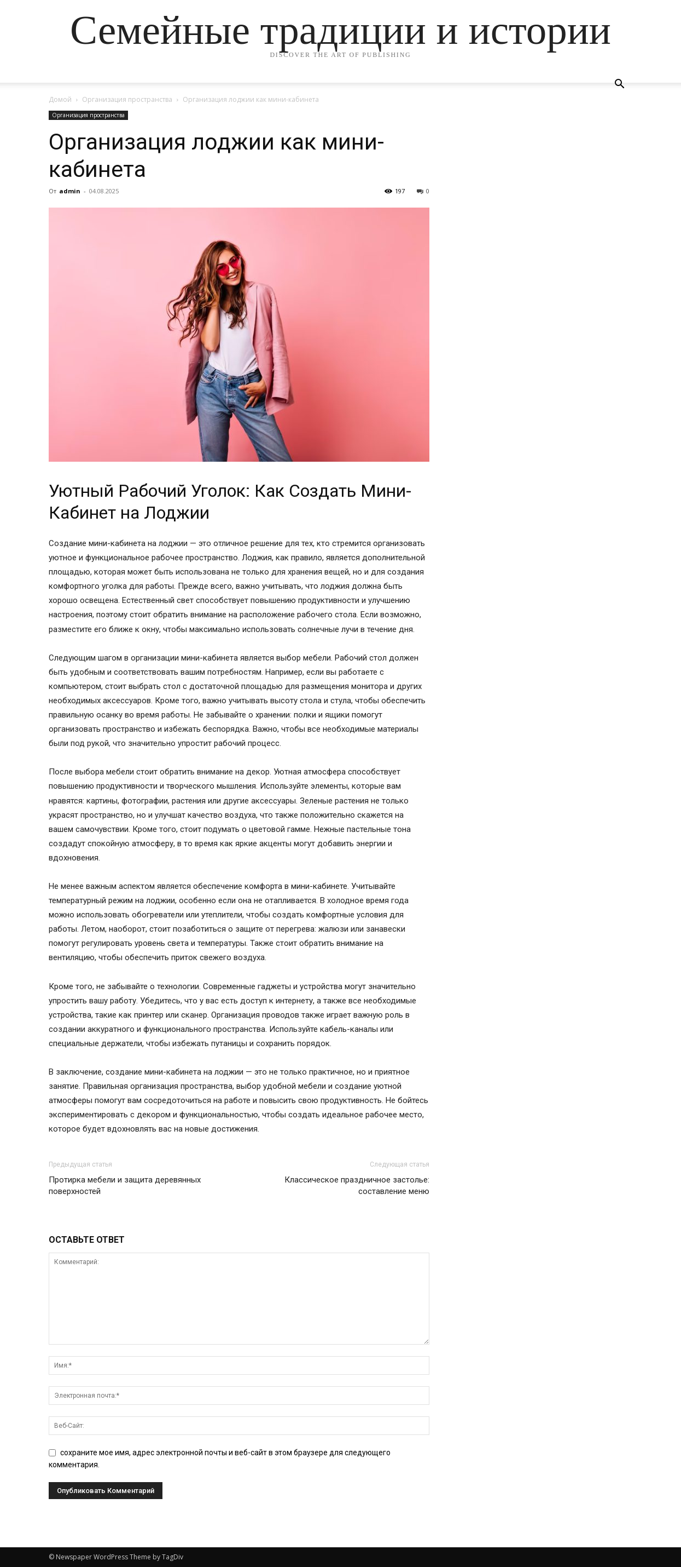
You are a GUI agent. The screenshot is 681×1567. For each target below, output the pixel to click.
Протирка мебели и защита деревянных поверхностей (125, 1185)
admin (69, 191)
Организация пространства (127, 99)
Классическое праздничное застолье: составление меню (356, 1185)
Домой (60, 99)
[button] (620, 85)
